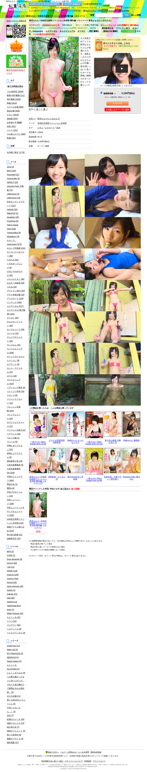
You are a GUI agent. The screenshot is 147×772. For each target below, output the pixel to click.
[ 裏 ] (44, 109)
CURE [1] (11, 555)
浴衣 (58, 128)
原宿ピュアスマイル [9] (14, 455)
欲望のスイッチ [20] (15, 719)
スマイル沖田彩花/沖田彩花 (57, 441)
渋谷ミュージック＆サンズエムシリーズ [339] (15, 511)
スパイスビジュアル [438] (14, 351)
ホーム (9, 16)
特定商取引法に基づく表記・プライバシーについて (62, 761)
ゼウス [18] (12, 376)
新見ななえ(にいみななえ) (48, 119)
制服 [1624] (12, 103)
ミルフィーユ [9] (14, 629)
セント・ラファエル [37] (14, 370)
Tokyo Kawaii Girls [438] (12, 227)
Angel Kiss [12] (13, 646)
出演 (32, 119)
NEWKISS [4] (13, 657)
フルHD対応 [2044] (15, 91)
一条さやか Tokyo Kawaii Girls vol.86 (94, 479)
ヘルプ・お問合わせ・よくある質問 (74, 752)
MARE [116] (12, 571)
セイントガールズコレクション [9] (15, 358)
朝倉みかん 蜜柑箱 (131, 440)
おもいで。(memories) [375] (14, 242)
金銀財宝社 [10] (13, 538)
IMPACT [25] (12, 182)
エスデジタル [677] (15, 306)
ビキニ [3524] (13, 115)
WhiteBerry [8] (13, 236)
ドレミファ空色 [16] (15, 391)
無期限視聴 (109, 93)
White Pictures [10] (15, 613)
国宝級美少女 (107, 28)
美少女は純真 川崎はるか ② (113, 441)
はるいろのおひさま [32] (14, 273)
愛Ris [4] (10, 488)
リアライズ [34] (13, 434)
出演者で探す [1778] (16, 152)
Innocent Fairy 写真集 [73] (15, 188)
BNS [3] (10, 551)
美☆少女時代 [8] (14, 735)
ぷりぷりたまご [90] (15, 279)
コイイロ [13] (12, 333)
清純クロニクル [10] (15, 723)
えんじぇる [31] (13, 617)
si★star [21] (12, 594)
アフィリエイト (99, 761)
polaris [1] (11, 590)
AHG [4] (10, 167)
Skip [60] (10, 598)
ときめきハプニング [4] (14, 266)
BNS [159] (11, 171)
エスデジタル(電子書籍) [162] (16, 312)
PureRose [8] (12, 221)
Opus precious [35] (15, 586)
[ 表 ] (37, 109)
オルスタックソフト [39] (14, 324)
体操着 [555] (12, 119)
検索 (92, 15)
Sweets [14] (12, 602)
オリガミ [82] (12, 318)
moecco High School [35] (12, 580)
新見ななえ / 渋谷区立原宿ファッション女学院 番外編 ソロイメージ (38, 524)
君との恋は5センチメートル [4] (16, 702)
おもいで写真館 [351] (16, 248)
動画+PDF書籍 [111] (16, 95)
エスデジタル (51, 31)
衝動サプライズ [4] (15, 739)
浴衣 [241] (11, 126)
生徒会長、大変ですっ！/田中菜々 (112, 478)
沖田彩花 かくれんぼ (56, 478)
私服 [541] (11, 138)
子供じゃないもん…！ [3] (14, 710)
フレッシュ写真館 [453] (14, 409)
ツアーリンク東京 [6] (16, 387)
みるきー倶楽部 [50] (15, 283)
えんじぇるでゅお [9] (16, 673)
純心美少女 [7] (13, 727)
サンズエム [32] (13, 345)
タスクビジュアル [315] (14, 382)
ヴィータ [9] (12, 442)
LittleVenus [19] (13, 198)
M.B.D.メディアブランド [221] (16, 204)
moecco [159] (13, 575)
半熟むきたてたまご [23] (14, 447)
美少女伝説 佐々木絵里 (75, 478)
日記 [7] (10, 715)
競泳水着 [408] (13, 111)
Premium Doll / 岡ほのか (131, 478)
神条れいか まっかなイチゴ (75, 441)
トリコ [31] (12, 621)
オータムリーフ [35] (15, 329)
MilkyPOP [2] (12, 213)
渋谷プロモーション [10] (14, 494)
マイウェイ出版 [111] (16, 430)
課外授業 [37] (12, 742)
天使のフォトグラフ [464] (14, 478)
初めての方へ (89, 11)
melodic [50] (12, 209)
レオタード (19, 16)
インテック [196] (14, 302)
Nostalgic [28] (13, 217)
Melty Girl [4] (12, 650)
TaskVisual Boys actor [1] (14, 608)
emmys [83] (12, 563)
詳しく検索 (136, 15)
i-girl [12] (10, 567)
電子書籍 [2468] (14, 99)
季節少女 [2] (12, 484)
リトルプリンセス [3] (16, 633)
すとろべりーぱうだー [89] (15, 254)
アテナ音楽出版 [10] (15, 295)
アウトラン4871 (123, 28)
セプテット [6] (13, 364)
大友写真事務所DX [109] (14, 471)
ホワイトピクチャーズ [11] (15, 424)
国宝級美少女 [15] (14, 461)
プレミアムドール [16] (14, 417)
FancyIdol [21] (13, 175)
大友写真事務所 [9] (15, 465)
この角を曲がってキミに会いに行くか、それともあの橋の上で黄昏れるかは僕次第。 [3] (15, 684)
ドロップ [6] (12, 395)
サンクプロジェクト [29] (14, 339)
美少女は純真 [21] (14, 535)
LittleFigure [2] (13, 194)
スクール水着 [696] (15, 107)
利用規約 (88, 761)
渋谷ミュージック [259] (14, 502)
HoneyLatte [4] (13, 178)
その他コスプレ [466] (16, 134)
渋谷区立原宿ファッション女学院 (52, 123)
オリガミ (81, 31)
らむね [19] (12, 287)
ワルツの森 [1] (13, 438)
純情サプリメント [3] (16, 731)
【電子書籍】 (94, 31)
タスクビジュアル (67, 31)
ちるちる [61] (12, 260)
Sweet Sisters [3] (14, 661)
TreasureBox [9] (14, 233)
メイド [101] (12, 130)
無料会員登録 (123, 11)
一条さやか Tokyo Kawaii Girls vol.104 (94, 443)
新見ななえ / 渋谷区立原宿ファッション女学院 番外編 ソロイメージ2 (38, 480)
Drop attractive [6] (14, 559)
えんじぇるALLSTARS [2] (13, 667)
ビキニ (40, 128)
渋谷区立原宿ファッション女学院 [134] (15, 521)
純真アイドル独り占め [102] (15, 529)
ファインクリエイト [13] (14, 401)
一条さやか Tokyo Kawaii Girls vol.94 (38, 443)
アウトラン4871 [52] (16, 291)
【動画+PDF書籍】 (110, 31)
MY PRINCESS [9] (15, 653)
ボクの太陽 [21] (13, 696)
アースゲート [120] (15, 298)
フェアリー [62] (13, 625)
